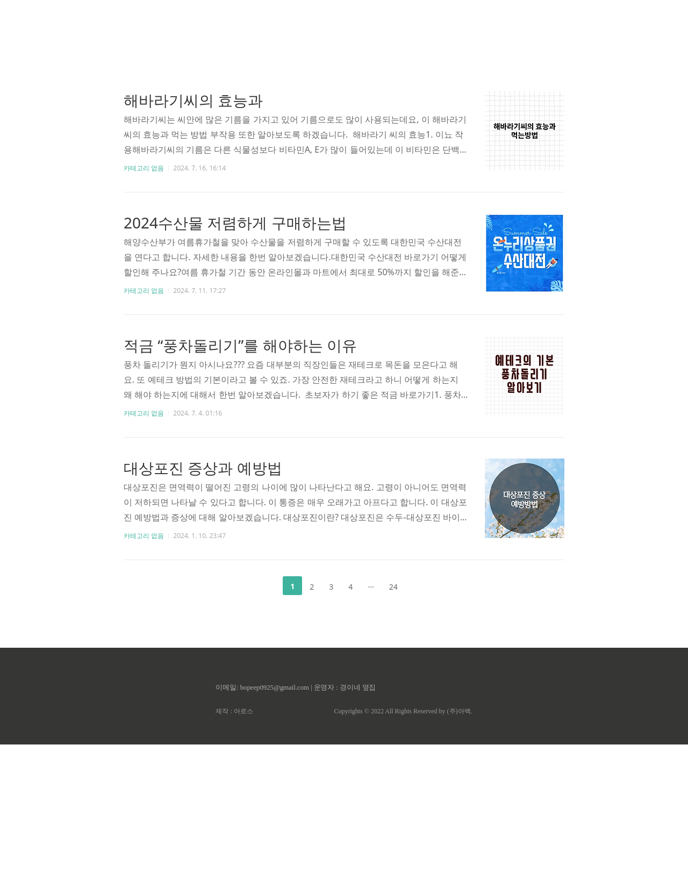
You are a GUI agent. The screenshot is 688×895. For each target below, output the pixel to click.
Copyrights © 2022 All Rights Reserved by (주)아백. (403, 861)
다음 (422, 736)
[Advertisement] (344, 102)
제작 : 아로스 (234, 861)
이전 (265, 736)
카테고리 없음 (144, 318)
